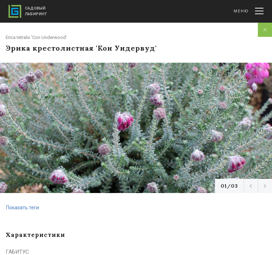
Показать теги (22, 207)
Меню (249, 11)
